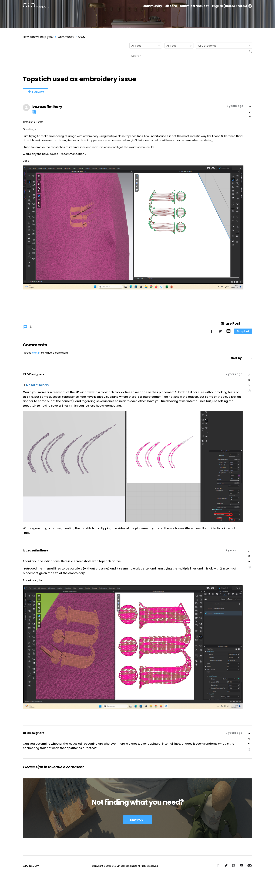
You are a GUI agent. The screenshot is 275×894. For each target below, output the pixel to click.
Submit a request (194, 6)
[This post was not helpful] (250, 116)
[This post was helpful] (250, 106)
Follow (38, 92)
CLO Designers (33, 374)
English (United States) (232, 6)
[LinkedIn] (228, 332)
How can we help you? (38, 37)
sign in (36, 352)
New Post (137, 820)
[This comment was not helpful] (249, 385)
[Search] (146, 55)
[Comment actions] (249, 391)
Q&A (81, 37)
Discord (171, 6)
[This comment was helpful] (249, 375)
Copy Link (243, 331)
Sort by (241, 358)
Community (152, 6)
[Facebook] (211, 333)
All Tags (146, 46)
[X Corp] (220, 333)
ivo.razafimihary (47, 106)
